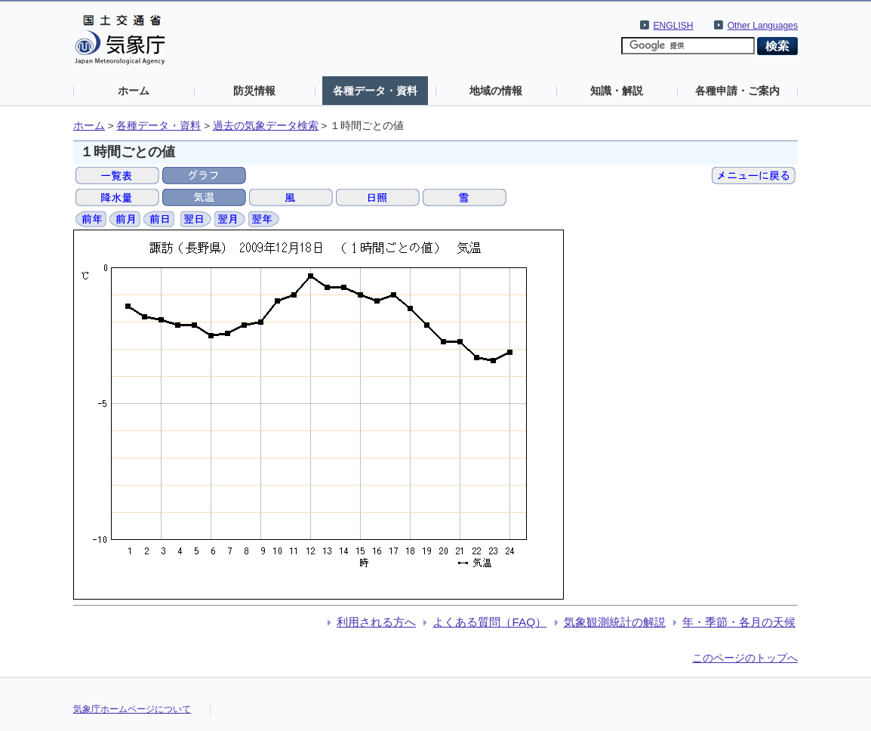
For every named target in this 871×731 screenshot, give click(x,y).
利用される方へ (376, 621)
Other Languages (763, 25)
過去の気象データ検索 (266, 125)
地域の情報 (495, 91)
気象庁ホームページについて (132, 709)
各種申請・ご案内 (737, 91)
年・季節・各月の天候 (739, 621)
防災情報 (254, 91)
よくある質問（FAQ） (489, 621)
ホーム (133, 91)
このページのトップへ (745, 658)
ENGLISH (674, 25)
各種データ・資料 (375, 91)
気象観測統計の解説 (615, 621)
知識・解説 (616, 91)
